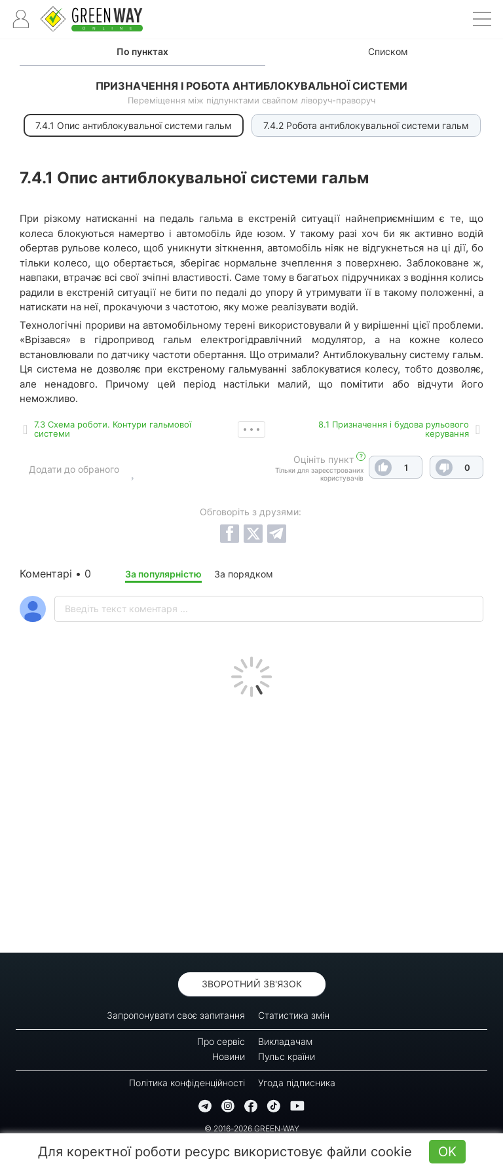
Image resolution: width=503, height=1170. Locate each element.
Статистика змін (293, 1015)
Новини (228, 1056)
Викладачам (285, 1041)
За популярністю (163, 573)
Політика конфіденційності (187, 1083)
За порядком (243, 573)
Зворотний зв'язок (252, 983)
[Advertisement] (251, 821)
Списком (388, 51)
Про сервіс (221, 1041)
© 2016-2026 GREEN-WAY (251, 1128)
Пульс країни (286, 1056)
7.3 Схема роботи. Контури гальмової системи (112, 429)
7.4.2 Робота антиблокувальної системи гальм (366, 125)
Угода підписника (296, 1083)
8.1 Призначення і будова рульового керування (393, 429)
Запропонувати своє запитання (176, 1015)
